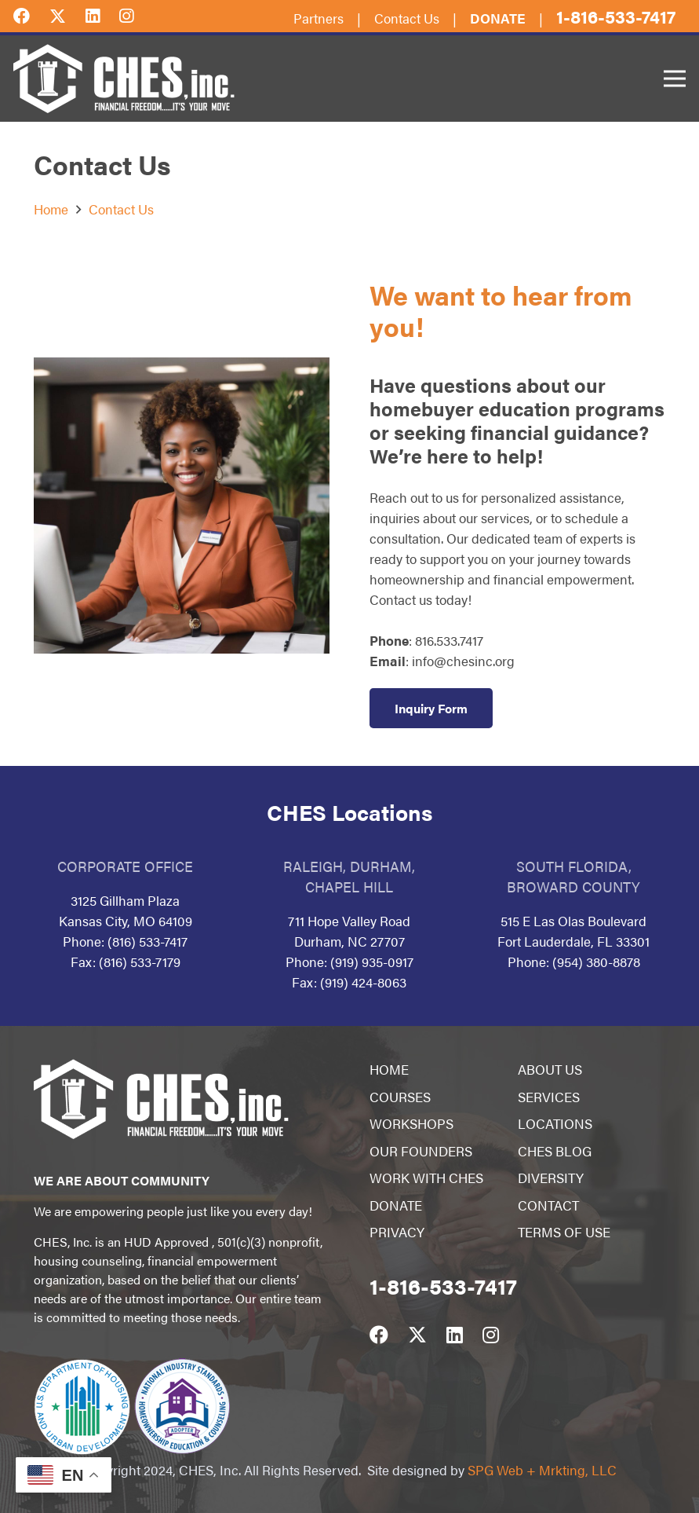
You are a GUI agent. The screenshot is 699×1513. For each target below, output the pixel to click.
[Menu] (674, 78)
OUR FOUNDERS (421, 1150)
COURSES (400, 1096)
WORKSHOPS (411, 1123)
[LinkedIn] (102, 14)
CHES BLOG (555, 1150)
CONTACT (548, 1205)
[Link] (124, 78)
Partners (318, 18)
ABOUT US (550, 1069)
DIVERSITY (551, 1177)
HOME (389, 1069)
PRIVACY (397, 1231)
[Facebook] (31, 14)
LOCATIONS (555, 1123)
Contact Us (406, 18)
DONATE (396, 1205)
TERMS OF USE (564, 1231)
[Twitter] (67, 15)
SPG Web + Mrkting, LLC (542, 1469)
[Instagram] (136, 14)
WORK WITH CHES (426, 1177)
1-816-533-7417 (615, 16)
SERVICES (549, 1096)
